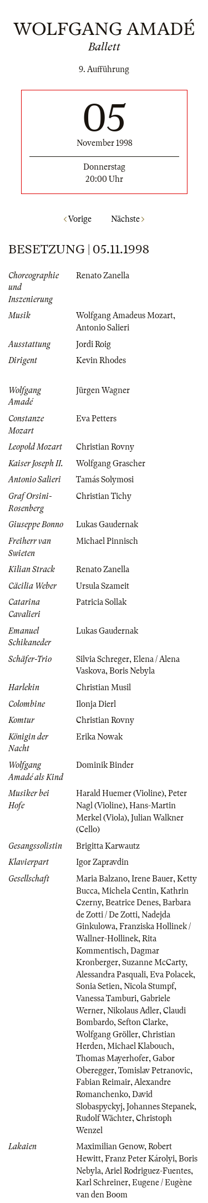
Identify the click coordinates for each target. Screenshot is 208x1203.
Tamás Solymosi (105, 479)
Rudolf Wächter (104, 1118)
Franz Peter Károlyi (140, 1158)
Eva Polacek (171, 974)
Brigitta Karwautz (108, 846)
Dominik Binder (105, 765)
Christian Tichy (103, 496)
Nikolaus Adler (133, 1010)
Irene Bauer (152, 878)
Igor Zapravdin (102, 862)
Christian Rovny (105, 446)
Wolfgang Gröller (107, 1034)
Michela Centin (129, 890)
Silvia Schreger (102, 659)
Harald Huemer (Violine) (120, 793)
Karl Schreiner (102, 1182)
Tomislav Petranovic (154, 1070)
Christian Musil (103, 687)
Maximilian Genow (110, 1146)
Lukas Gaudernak (107, 524)
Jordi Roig (93, 344)
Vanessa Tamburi (106, 998)
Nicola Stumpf (149, 986)
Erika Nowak (99, 736)
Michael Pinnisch (107, 541)
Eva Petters (96, 418)
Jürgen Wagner (103, 390)
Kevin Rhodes (101, 360)
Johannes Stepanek (160, 1106)
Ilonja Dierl (96, 704)
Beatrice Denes (132, 902)
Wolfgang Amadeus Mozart (124, 315)
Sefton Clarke (142, 1022)
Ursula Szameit (102, 586)
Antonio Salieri (102, 327)
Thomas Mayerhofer (112, 1058)
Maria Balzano (102, 878)
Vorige (78, 219)
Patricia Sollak (101, 602)
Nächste (127, 219)
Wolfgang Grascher (110, 463)
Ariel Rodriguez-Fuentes (148, 1170)
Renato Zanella (102, 275)
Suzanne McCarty (153, 962)
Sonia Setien (98, 986)
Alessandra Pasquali (111, 974)
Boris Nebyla (132, 670)
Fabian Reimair (103, 1082)
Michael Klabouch (139, 1046)
